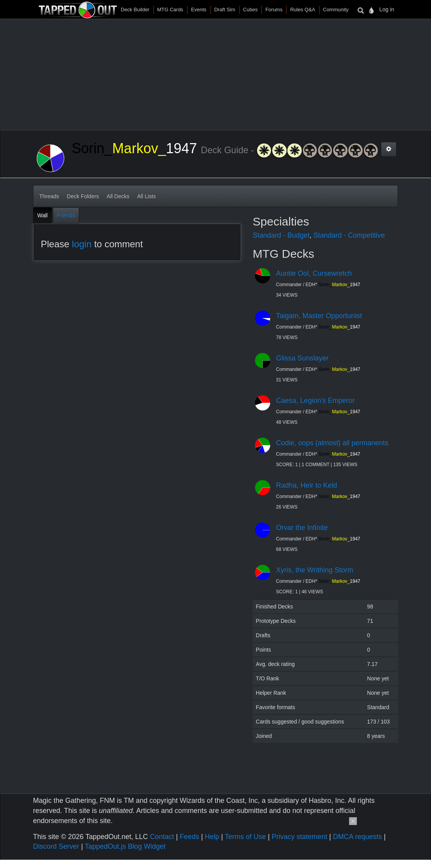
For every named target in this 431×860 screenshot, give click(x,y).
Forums (273, 9)
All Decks (118, 196)
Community (336, 9)
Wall (42, 215)
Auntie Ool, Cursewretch (314, 273)
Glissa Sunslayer (302, 358)
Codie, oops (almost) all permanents (332, 443)
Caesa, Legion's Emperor (315, 400)
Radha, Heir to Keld (306, 485)
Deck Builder (135, 9)
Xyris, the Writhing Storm (314, 570)
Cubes (250, 9)
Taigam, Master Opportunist (319, 316)
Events (199, 9)
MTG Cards (170, 9)
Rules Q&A (302, 9)
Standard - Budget (281, 235)
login (82, 244)
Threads (49, 196)
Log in (386, 9)
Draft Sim (224, 9)
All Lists (146, 196)
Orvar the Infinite (302, 527)
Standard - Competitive (349, 235)
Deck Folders (83, 196)
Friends (66, 215)
